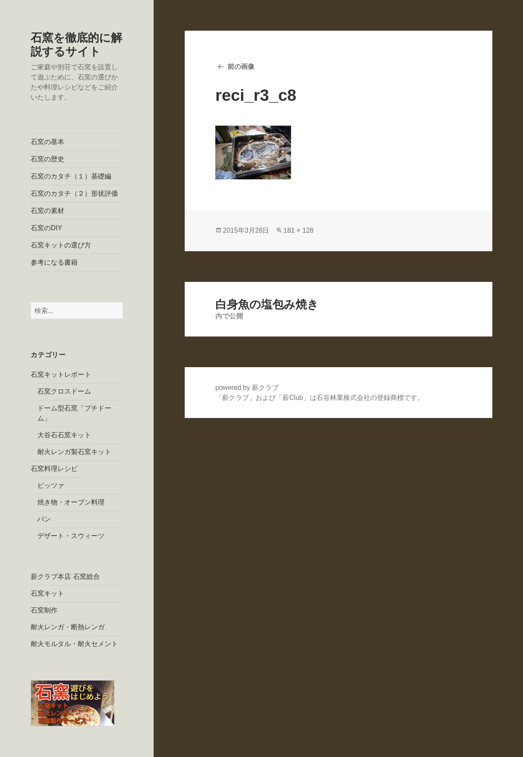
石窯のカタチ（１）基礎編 (71, 176)
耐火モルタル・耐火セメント (74, 643)
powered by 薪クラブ (247, 387)
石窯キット (47, 593)
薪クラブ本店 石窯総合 (65, 576)
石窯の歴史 (47, 159)
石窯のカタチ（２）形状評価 (74, 193)
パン (44, 519)
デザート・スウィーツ (71, 535)
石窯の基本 (47, 141)
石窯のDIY (46, 227)
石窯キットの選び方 (61, 245)
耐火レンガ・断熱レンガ (68, 627)
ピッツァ (50, 485)
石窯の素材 (47, 210)
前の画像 (241, 66)
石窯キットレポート (61, 374)
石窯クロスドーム (64, 391)
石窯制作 (44, 610)
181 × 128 (298, 230)
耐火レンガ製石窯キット (74, 451)
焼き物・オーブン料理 (71, 502)
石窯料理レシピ (54, 468)
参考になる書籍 (54, 262)
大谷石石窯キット (64, 435)
